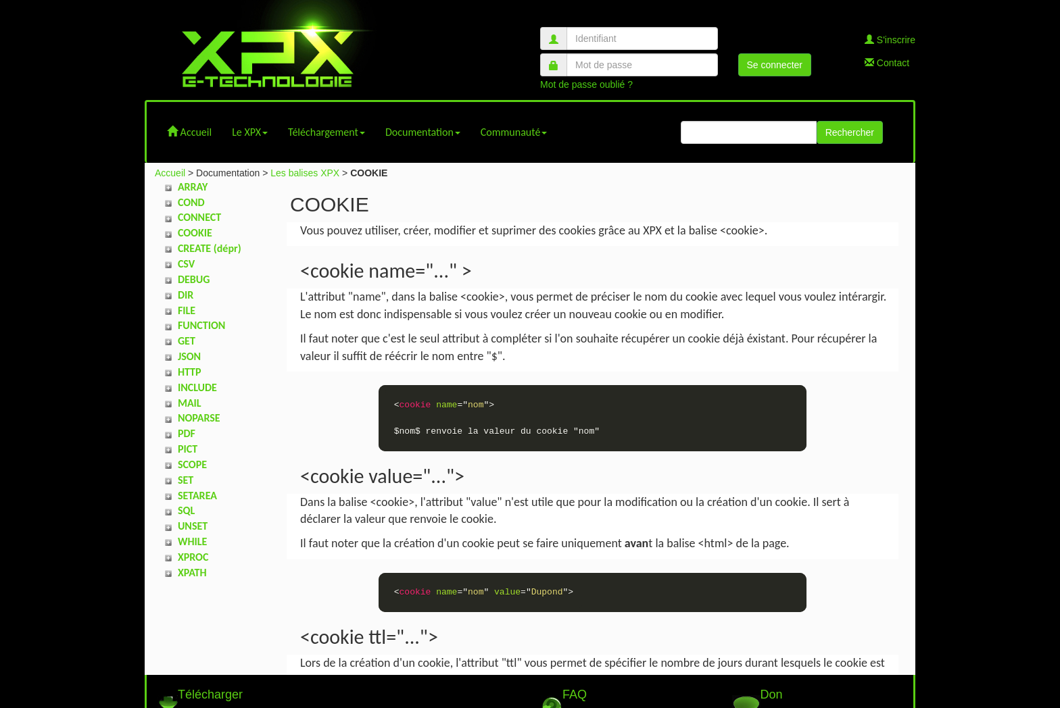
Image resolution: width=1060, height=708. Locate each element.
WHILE (192, 541)
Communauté (514, 132)
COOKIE (195, 232)
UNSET (193, 526)
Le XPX (250, 132)
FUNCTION (201, 325)
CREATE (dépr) (209, 248)
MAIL (189, 403)
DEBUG (194, 279)
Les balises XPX (304, 173)
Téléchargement (326, 132)
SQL (186, 510)
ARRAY (193, 186)
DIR (185, 294)
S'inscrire (890, 39)
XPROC (193, 557)
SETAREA (197, 495)
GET (186, 340)
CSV (186, 263)
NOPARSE (199, 417)
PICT (187, 448)
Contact (887, 62)
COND (191, 202)
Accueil (189, 132)
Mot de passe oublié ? (586, 84)
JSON (189, 356)
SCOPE (192, 464)
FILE (186, 310)
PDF (186, 433)
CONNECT (199, 217)
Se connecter (775, 64)
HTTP (189, 371)
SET (185, 480)
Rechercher (849, 132)
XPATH (192, 572)
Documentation (422, 132)
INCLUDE (197, 387)
